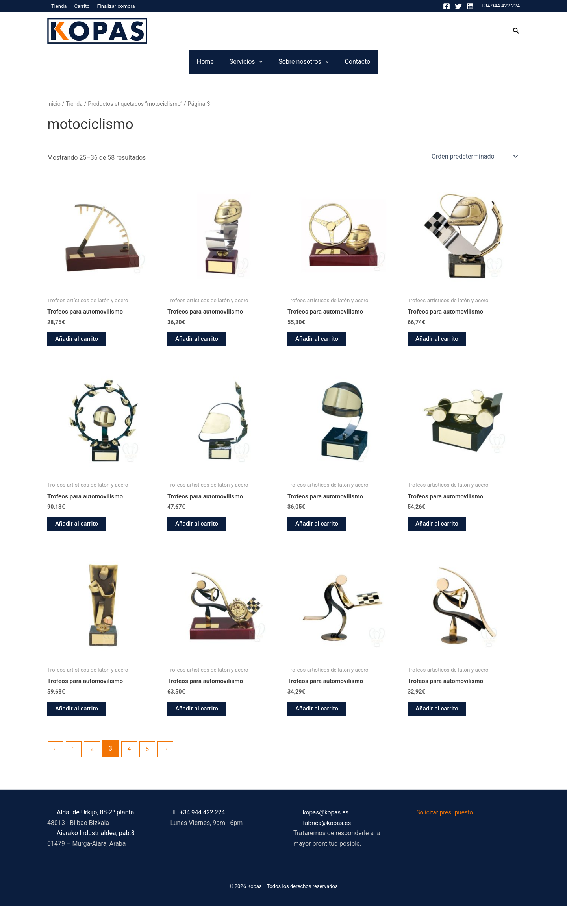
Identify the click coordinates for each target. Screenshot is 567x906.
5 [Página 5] (150, 751)
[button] (516, 31)
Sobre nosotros (319, 62)
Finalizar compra (116, 6)
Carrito (81, 6)
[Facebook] (446, 6)
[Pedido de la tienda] (474, 156)
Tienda (59, 6)
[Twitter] (458, 6)
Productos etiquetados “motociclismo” (138, 103)
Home (158, 61)
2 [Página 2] (93, 751)
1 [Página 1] (74, 751)
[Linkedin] (470, 6)
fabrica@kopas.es (328, 823)
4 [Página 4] (131, 751)
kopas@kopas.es (327, 812)
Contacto (404, 61)
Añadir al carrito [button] (77, 339)
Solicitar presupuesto (446, 812)
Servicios (230, 62)
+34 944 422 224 (501, 6)
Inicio (54, 103)
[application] (243, 62)
